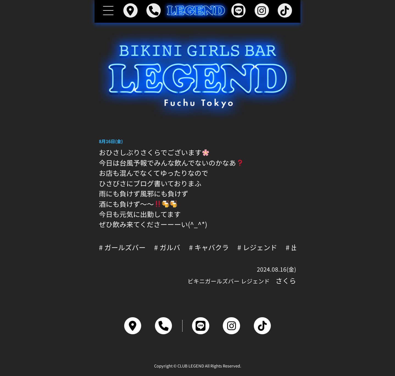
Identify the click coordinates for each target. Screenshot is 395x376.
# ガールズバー (122, 247)
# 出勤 (295, 247)
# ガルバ (167, 247)
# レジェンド (257, 247)
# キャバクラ (209, 247)
